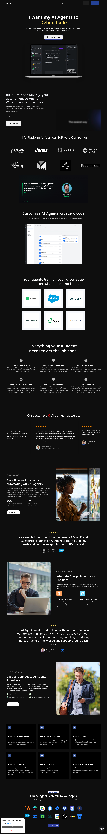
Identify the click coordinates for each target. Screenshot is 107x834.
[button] (53, 3)
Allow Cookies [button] (12, 826)
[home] (10, 3)
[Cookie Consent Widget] (13, 825)
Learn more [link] (9, 823)
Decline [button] (12, 830)
